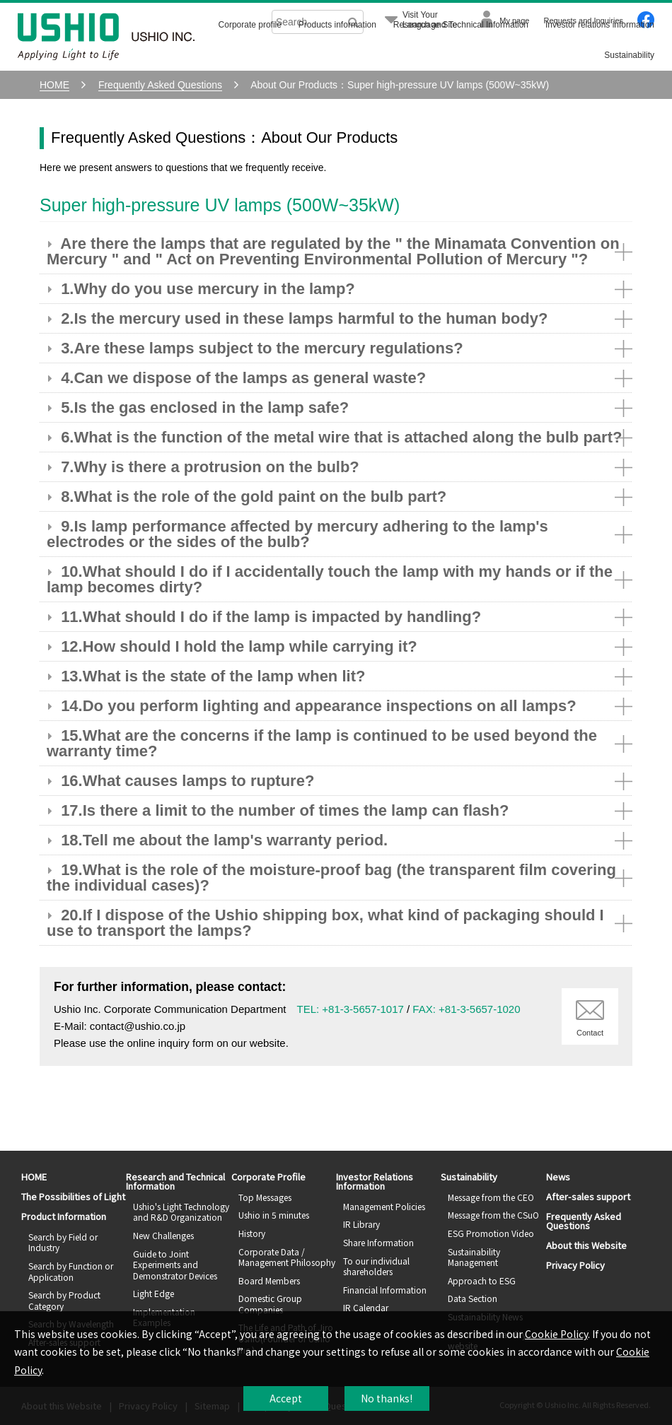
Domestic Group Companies (270, 1303)
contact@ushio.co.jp (137, 1026)
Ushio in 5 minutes (273, 1215)
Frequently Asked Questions (583, 1220)
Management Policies (384, 1206)
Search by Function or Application (70, 1271)
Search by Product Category (64, 1300)
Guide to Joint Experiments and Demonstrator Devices (175, 1265)
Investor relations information (599, 25)
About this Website (586, 1245)
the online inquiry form (161, 1043)
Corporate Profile (268, 1176)
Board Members (269, 1280)
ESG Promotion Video (491, 1233)
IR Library (361, 1224)
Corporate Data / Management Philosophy (286, 1257)
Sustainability (629, 55)
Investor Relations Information (374, 1181)
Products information (337, 25)
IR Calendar (365, 1307)
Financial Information (385, 1290)
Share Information (378, 1242)
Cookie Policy (556, 1334)
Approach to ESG (482, 1280)
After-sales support (588, 1196)
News (558, 1176)
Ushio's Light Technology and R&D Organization (181, 1212)
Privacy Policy (575, 1265)
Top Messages (264, 1197)
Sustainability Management (474, 1257)
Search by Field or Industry (63, 1242)
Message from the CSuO (493, 1215)
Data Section (472, 1298)
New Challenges (163, 1235)
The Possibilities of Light (73, 1196)
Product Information (63, 1216)
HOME (34, 1176)
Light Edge (153, 1293)
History (251, 1233)
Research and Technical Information (460, 25)
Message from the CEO (491, 1197)
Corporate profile (250, 25)
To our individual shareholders (376, 1266)
